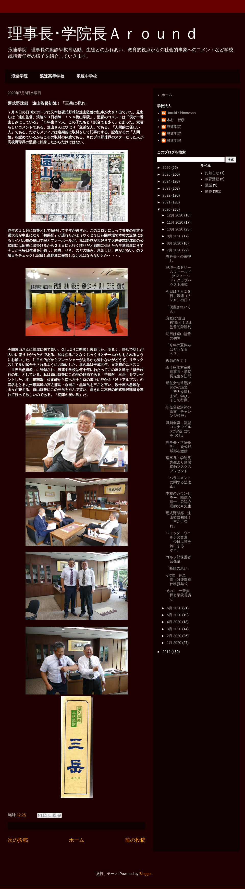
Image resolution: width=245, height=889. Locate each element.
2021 (167, 202)
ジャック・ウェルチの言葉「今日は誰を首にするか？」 (178, 541)
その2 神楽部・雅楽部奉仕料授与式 (178, 579)
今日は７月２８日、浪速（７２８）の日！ (178, 295)
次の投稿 (18, 840)
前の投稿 (135, 840)
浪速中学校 (87, 76)
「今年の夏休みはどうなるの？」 (178, 349)
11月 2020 (175, 222)
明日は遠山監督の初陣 (178, 336)
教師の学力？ (176, 360)
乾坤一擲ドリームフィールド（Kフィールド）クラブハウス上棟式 (178, 276)
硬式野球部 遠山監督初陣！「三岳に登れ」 (178, 519)
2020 (167, 209)
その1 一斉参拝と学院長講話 (178, 595)
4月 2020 (174, 622)
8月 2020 (174, 243)
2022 (167, 195)
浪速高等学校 (52, 76)
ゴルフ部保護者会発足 (178, 559)
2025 (167, 174)
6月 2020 (174, 608)
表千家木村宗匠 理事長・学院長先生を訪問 (180, 371)
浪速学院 (19, 76)
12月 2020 (175, 215)
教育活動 (212, 179)
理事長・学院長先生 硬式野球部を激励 (178, 446)
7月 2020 (174, 250)
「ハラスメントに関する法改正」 (178, 482)
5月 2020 (174, 615)
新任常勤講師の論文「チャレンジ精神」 (178, 411)
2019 (167, 652)
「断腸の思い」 (178, 568)
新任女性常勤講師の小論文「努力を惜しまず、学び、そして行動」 (178, 391)
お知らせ (212, 173)
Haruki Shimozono (181, 113)
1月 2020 (174, 643)
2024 (167, 181)
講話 (208, 185)
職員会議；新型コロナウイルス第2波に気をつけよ (178, 429)
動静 (208, 191)
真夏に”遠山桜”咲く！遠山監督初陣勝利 (179, 322)
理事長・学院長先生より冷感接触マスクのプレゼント (178, 464)
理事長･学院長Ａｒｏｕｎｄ (103, 33)
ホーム (76, 840)
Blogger (145, 874)
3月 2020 (174, 629)
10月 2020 (175, 229)
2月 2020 (174, 636)
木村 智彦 (176, 120)
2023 (167, 188)
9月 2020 (174, 236)
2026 (167, 167)
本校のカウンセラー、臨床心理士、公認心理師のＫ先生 (178, 499)
